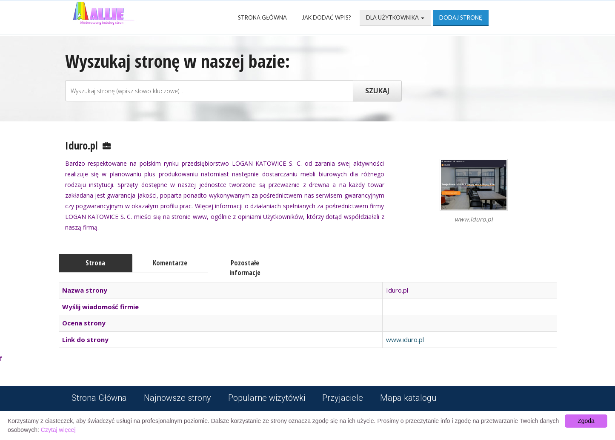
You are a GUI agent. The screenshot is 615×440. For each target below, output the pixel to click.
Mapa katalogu (408, 398)
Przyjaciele (342, 398)
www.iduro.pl (405, 339)
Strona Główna (262, 17)
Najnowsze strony (177, 398)
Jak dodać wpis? (326, 17)
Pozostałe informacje (244, 267)
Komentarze (170, 262)
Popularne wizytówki (266, 398)
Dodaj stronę (460, 17)
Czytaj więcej (58, 429)
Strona (95, 262)
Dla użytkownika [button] (395, 17)
